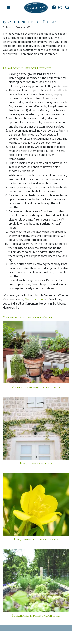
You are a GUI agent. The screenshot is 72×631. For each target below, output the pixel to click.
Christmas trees (34, 299)
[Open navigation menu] (8, 7)
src (67, 8)
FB (54, 8)
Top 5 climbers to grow (36, 463)
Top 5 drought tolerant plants (36, 539)
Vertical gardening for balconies (36, 387)
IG (60, 8)
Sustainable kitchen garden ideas (36, 616)
